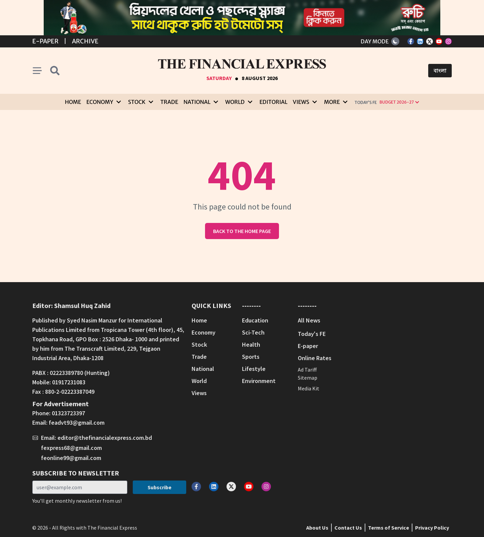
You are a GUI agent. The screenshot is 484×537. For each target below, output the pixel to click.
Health (251, 344)
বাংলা (440, 70)
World (199, 381)
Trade (169, 102)
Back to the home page (242, 231)
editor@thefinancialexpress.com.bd (104, 438)
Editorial (273, 102)
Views (199, 393)
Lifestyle (254, 369)
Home (73, 102)
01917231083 (68, 382)
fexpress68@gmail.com (71, 448)
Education (255, 320)
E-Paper (45, 41)
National (203, 369)
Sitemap (307, 377)
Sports (250, 356)
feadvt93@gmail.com (77, 422)
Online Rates (314, 358)
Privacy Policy (432, 527)
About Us (317, 527)
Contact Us (348, 527)
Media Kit (308, 388)
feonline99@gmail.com (71, 458)
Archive (85, 41)
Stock (199, 344)
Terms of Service (388, 527)
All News (309, 320)
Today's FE (366, 102)
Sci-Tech (253, 332)
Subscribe (159, 487)
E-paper (308, 346)
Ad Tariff (307, 369)
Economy (203, 332)
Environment (259, 381)
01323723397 (68, 413)
